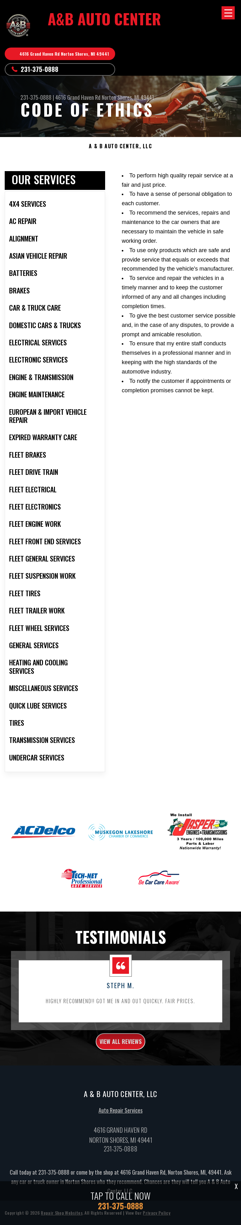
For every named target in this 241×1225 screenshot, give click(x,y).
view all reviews (120, 1048)
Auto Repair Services (120, 1116)
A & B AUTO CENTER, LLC (120, 146)
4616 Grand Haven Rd (77, 97)
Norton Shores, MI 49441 (128, 97)
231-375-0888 (39, 69)
